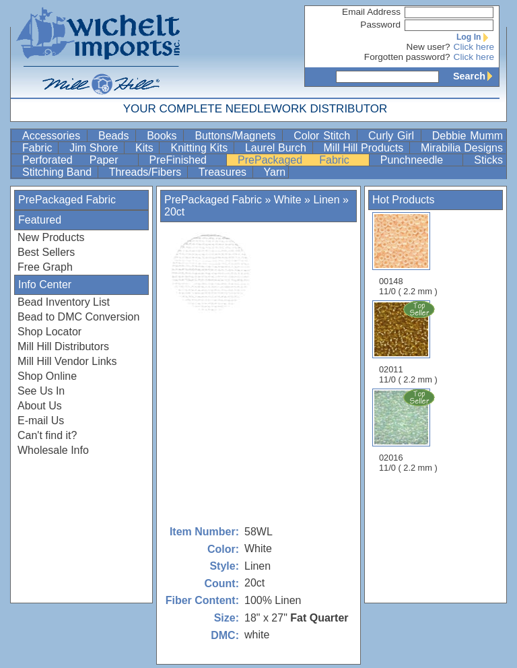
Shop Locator (49, 331)
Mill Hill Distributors (63, 346)
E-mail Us (41, 420)
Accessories (53, 135)
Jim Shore (95, 148)
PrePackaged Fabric (302, 160)
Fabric (38, 148)
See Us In (41, 391)
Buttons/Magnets (237, 135)
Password (380, 25)
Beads (115, 135)
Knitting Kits (200, 148)
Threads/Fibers (146, 172)
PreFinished (186, 160)
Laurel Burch (277, 148)
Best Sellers (46, 252)
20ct (174, 212)
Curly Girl (393, 135)
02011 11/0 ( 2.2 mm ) (409, 342)
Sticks (488, 160)
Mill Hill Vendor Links (67, 361)
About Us (40, 405)
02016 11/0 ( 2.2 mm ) (409, 430)
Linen (328, 199)
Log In (475, 37)
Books (163, 135)
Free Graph (45, 267)
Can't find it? (47, 435)
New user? (428, 47)
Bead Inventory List (64, 302)
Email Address (371, 12)
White (288, 199)
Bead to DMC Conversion (78, 317)
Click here (474, 47)
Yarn (275, 172)
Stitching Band (58, 172)
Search (476, 76)
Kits (145, 148)
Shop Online (47, 376)
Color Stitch (324, 135)
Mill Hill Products (365, 148)
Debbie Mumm (467, 135)
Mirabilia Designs (462, 148)
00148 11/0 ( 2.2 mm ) (408, 254)
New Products (51, 237)
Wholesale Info (53, 450)
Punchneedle (420, 160)
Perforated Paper (78, 160)
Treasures (224, 172)
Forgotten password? (407, 57)
